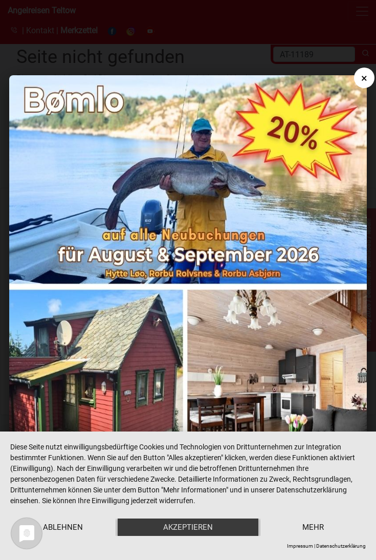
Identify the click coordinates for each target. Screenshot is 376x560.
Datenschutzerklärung (341, 546)
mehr (313, 527)
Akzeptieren (188, 527)
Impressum (300, 546)
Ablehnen (63, 527)
